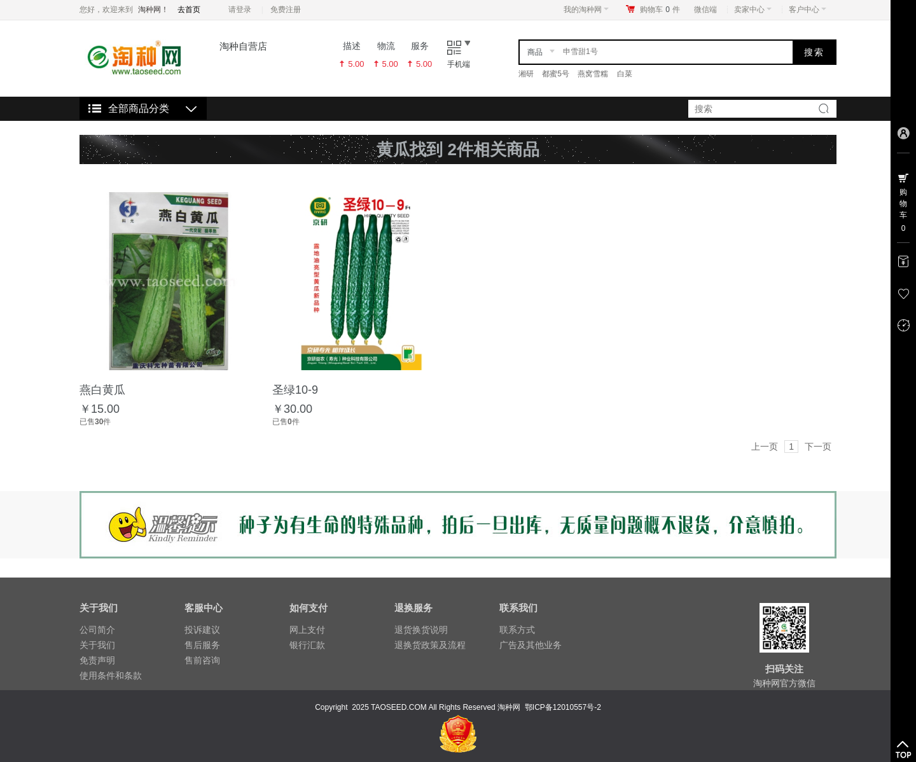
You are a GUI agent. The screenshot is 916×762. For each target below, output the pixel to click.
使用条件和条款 (111, 675)
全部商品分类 (138, 108)
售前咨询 (202, 660)
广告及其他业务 (530, 645)
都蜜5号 (555, 73)
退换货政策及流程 (430, 645)
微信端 (705, 9)
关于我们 (97, 645)
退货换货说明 (421, 630)
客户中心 (807, 9)
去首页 (188, 9)
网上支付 (307, 630)
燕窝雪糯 (593, 73)
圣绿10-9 (295, 390)
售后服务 (202, 645)
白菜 (624, 73)
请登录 (239, 9)
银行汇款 (307, 645)
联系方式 (517, 630)
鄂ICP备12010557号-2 (563, 707)
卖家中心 (753, 9)
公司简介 (97, 630)
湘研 (526, 73)
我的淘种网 (586, 9)
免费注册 (285, 9)
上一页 (764, 446)
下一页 (818, 446)
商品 (535, 52)
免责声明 (97, 660)
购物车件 (660, 9)
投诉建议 (202, 630)
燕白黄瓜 (102, 390)
